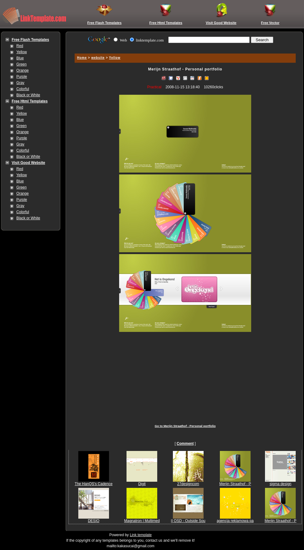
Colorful (22, 89)
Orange (22, 70)
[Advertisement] (185, 376)
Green (21, 64)
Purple (21, 76)
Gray (20, 83)
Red (19, 46)
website (98, 57)
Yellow (21, 52)
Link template (141, 535)
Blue (20, 58)
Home (82, 57)
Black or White (28, 95)
